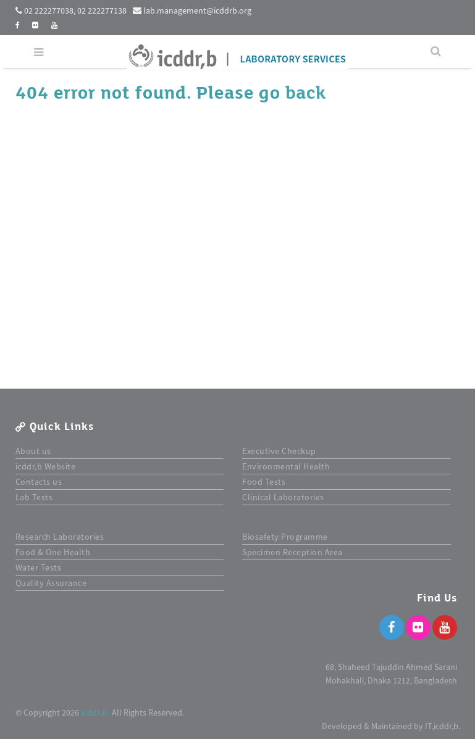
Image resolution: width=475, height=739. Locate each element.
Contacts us (38, 481)
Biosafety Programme (285, 536)
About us (33, 450)
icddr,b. (95, 712)
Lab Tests (34, 497)
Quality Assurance (51, 582)
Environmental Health (286, 466)
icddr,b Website (45, 466)
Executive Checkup (279, 450)
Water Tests (38, 567)
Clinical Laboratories (283, 497)
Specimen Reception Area (292, 552)
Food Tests (263, 481)
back (305, 93)
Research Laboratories (59, 536)
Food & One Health (53, 552)
